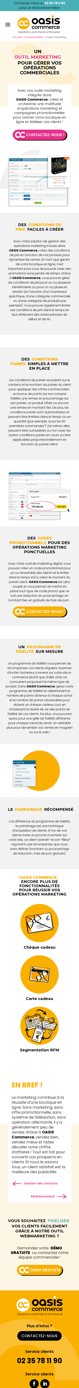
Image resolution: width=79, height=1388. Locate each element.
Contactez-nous (39, 1336)
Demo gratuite (45, 1270)
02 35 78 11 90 (54, 3)
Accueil (17, 37)
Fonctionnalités (34, 37)
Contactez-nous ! (45, 134)
